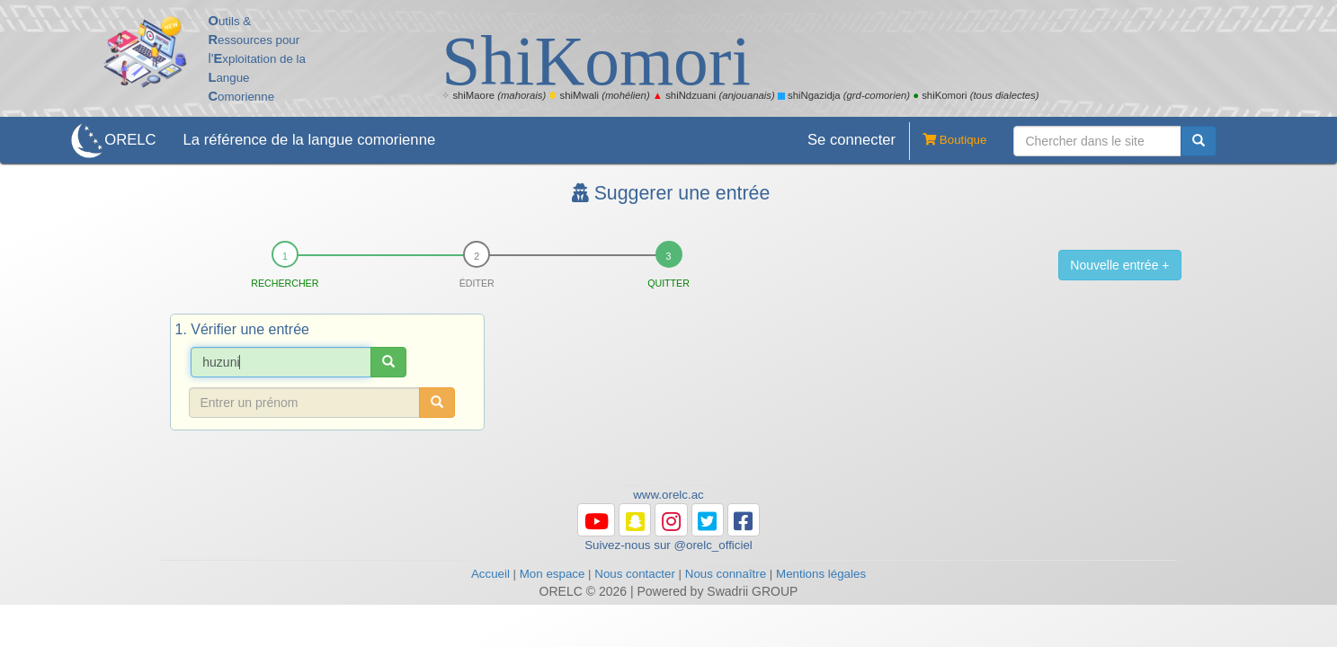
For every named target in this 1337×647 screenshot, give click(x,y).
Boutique (947, 141)
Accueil (490, 574)
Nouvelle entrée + (1119, 265)
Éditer (477, 283)
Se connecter (851, 139)
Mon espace (552, 574)
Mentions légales (821, 574)
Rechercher (284, 283)
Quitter (668, 283)
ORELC (130, 139)
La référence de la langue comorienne (309, 139)
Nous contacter (634, 574)
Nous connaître (725, 574)
